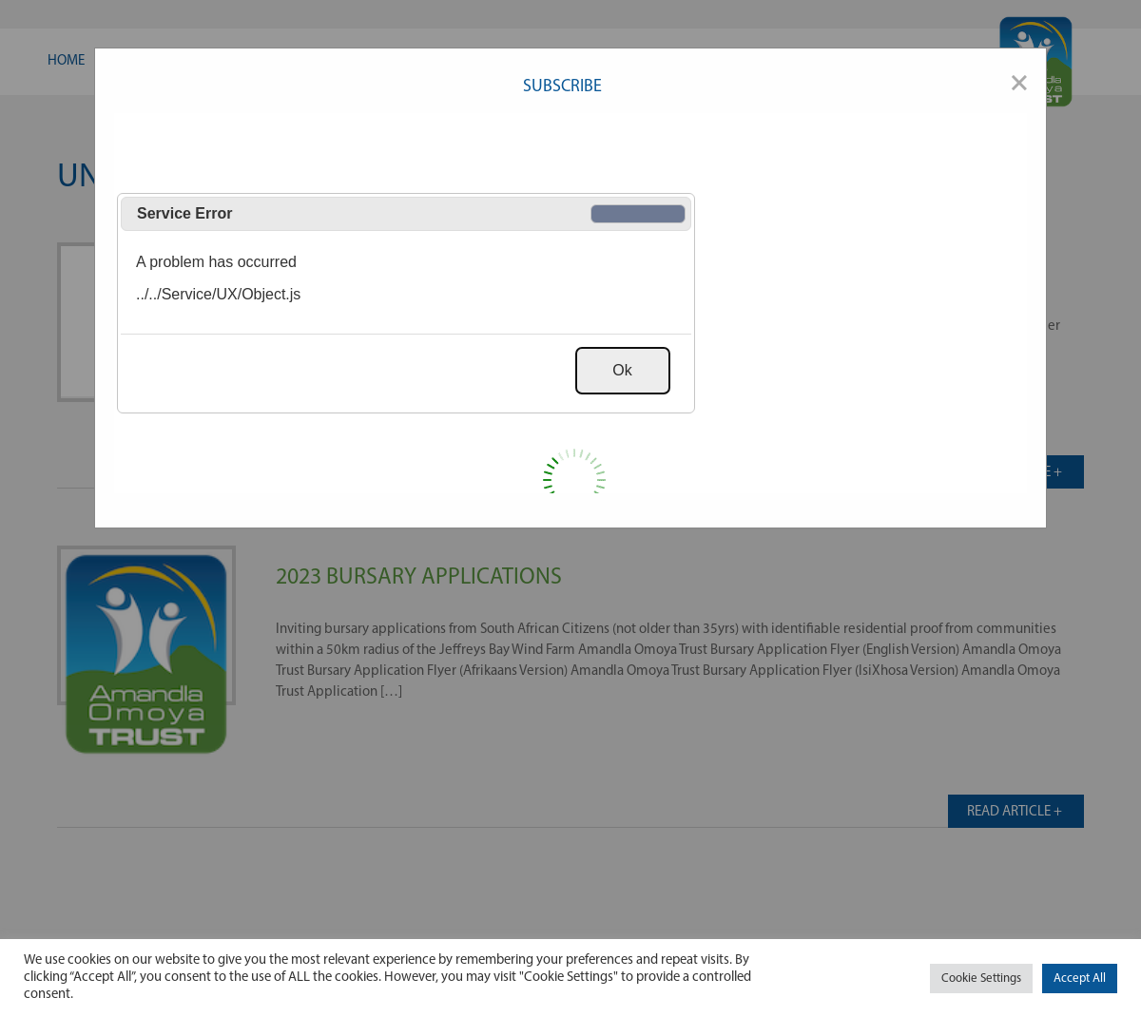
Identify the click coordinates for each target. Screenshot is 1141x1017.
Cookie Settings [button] (981, 978)
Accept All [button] (1080, 978)
